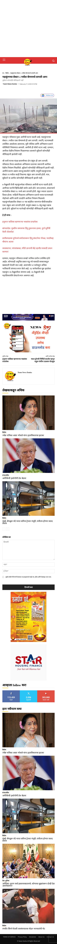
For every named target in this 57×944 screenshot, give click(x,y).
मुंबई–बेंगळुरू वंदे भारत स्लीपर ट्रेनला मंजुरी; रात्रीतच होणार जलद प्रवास (27, 522)
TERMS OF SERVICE (9, 937)
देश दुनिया (5, 881)
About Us (41, 937)
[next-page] (7, 529)
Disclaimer (32, 937)
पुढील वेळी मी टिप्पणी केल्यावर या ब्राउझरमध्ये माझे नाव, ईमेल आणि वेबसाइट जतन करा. (28, 577)
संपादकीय (5, 475)
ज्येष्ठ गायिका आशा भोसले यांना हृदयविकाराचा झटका (23, 435)
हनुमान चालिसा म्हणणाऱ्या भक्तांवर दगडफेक (20, 222)
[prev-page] (3, 529)
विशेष (7, 73)
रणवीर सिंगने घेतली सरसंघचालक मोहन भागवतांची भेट (23, 929)
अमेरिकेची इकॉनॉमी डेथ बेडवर (14, 478)
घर (3, 73)
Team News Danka (10, 84)
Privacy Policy (22, 937)
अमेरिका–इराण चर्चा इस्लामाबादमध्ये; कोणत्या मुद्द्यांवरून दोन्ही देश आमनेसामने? (28, 884)
